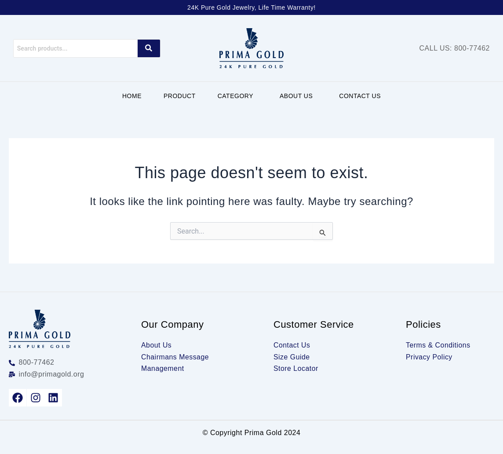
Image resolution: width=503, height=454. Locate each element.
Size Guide (291, 357)
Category (235, 95)
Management (162, 368)
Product (180, 95)
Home (132, 95)
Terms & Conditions (438, 345)
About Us (296, 95)
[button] (238, 96)
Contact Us (360, 95)
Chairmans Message (175, 357)
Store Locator (296, 368)
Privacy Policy (429, 357)
